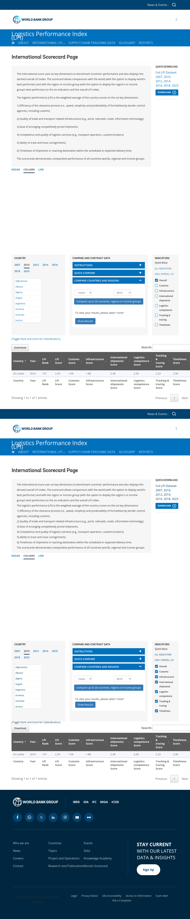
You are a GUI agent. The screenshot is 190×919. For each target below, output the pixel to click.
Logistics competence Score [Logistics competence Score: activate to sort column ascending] (141, 361)
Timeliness (164, 324)
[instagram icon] (65, 817)
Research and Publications (66, 866)
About (23, 43)
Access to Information (138, 895)
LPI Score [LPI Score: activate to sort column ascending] (58, 360)
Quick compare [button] (84, 273)
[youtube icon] (77, 817)
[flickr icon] (88, 817)
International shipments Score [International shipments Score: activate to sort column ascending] (118, 361)
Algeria (19, 292)
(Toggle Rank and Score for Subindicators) (36, 339)
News (16, 851)
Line (41, 169)
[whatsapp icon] (29, 817)
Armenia (20, 309)
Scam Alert (162, 895)
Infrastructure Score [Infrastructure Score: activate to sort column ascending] (95, 360)
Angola (19, 297)
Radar (16, 169)
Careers (18, 858)
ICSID (115, 802)
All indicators (163, 268)
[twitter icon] (41, 817)
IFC (94, 802)
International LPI (48, 43)
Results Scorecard (96, 866)
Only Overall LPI (164, 274)
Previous (161, 398)
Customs (163, 285)
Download (167, 92)
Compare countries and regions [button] (96, 280)
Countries (54, 843)
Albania (19, 286)
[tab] (109, 265)
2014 (45, 264)
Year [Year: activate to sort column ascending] (33, 361)
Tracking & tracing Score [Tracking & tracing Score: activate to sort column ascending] (161, 361)
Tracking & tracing (164, 317)
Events (88, 843)
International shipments (165, 298)
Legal (74, 895)
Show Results (85, 321)
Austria (19, 320)
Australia (20, 314)
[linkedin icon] (53, 817)
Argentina (20, 303)
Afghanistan (22, 281)
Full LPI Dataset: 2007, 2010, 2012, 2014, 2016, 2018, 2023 (167, 78)
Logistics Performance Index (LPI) (49, 34)
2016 (55, 264)
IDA (85, 802)
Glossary (127, 43)
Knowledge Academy (98, 858)
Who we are (21, 843)
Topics (52, 851)
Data (87, 851)
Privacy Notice (89, 895)
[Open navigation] (176, 19)
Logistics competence (165, 308)
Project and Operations (63, 858)
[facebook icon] (17, 817)
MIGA (104, 802)
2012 (36, 264)
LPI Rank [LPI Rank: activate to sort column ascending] (45, 360)
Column (29, 169)
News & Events (158, 5)
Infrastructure (166, 290)
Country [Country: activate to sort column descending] (18, 361)
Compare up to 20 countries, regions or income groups (109, 301)
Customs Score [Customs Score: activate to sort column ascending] (74, 360)
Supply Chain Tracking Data (91, 43)
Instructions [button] (83, 265)
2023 (27, 271)
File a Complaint (121, 900)
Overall (162, 280)
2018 (17, 271)
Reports (146, 43)
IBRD (76, 802)
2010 (27, 264)
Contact (18, 866)
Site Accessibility (111, 895)
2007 (17, 264)
